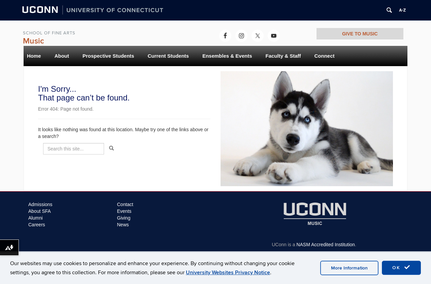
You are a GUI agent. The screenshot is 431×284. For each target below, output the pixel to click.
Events (124, 211)
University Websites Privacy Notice (228, 272)
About (62, 56)
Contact (125, 204)
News (123, 224)
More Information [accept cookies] (349, 268)
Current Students (168, 56)
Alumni (35, 218)
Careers (36, 224)
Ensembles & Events (227, 56)
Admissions (40, 204)
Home (34, 56)
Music (33, 41)
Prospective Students (108, 56)
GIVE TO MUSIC (360, 33)
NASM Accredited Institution (325, 244)
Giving (124, 218)
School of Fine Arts (49, 33)
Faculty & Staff (283, 56)
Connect (324, 56)
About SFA (39, 211)
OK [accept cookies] (401, 267)
